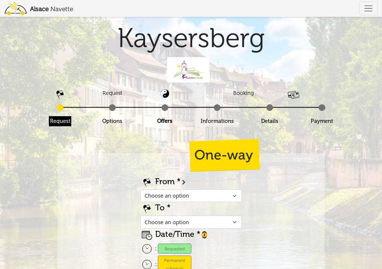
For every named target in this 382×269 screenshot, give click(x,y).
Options (112, 121)
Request (60, 121)
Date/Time (174, 234)
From (165, 181)
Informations (217, 121)
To (160, 208)
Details (269, 121)
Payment (322, 121)
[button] (204, 234)
